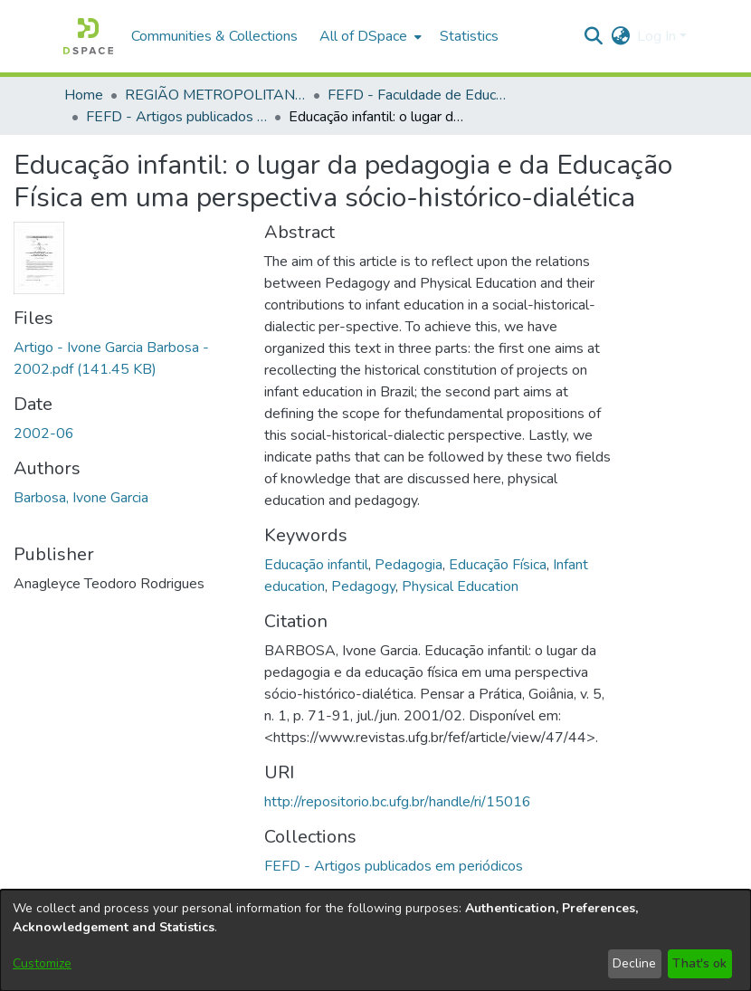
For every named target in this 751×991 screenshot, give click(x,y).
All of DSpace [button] (363, 36)
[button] (88, 36)
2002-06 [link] (44, 433)
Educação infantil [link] (316, 565)
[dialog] (375, 940)
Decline (634, 963)
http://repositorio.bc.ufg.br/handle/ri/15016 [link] (397, 802)
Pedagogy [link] (363, 586)
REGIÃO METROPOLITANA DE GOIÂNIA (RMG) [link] (215, 95)
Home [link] (83, 95)
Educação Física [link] (498, 565)
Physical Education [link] (460, 586)
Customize (42, 963)
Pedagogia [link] (408, 565)
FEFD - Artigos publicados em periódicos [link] (176, 117)
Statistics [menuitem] (469, 36)
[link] (393, 866)
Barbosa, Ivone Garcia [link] (81, 498)
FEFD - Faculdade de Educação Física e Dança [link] (418, 95)
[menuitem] (369, 36)
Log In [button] (658, 36)
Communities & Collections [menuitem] (214, 36)
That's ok (699, 963)
